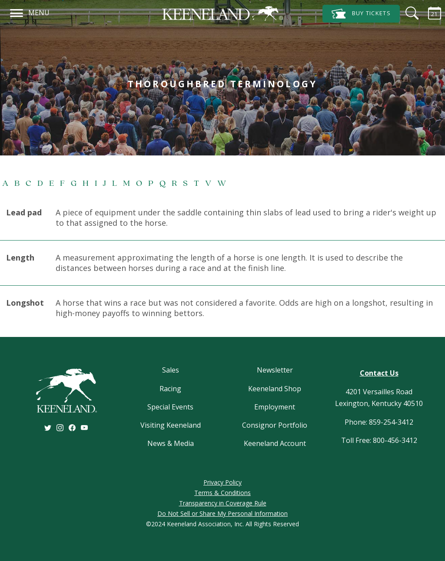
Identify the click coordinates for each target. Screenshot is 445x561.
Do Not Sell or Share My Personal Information (222, 513)
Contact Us (379, 373)
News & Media (170, 443)
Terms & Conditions (222, 492)
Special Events (170, 407)
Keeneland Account (275, 443)
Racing (170, 388)
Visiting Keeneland (170, 425)
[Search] (407, 13)
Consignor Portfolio (274, 425)
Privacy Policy (222, 482)
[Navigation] (16, 11)
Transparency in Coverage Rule (222, 503)
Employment (274, 407)
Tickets (361, 14)
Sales (170, 370)
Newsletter (275, 370)
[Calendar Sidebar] (429, 13)
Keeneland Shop (274, 388)
